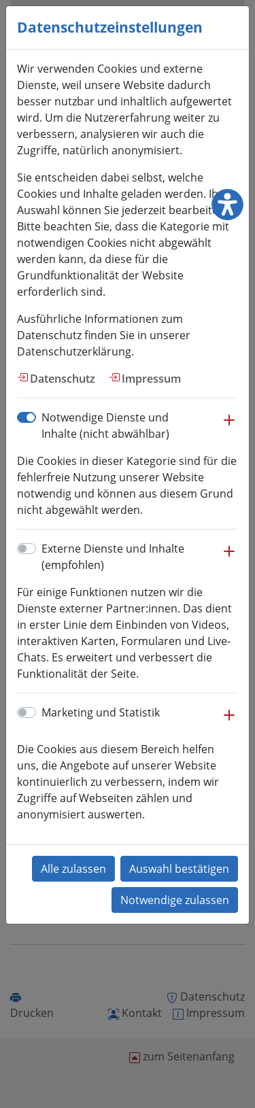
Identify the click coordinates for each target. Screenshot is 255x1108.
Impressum (151, 378)
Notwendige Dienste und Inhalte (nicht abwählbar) (105, 425)
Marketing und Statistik (100, 712)
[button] (229, 426)
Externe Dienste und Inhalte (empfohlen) (112, 556)
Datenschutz (62, 378)
